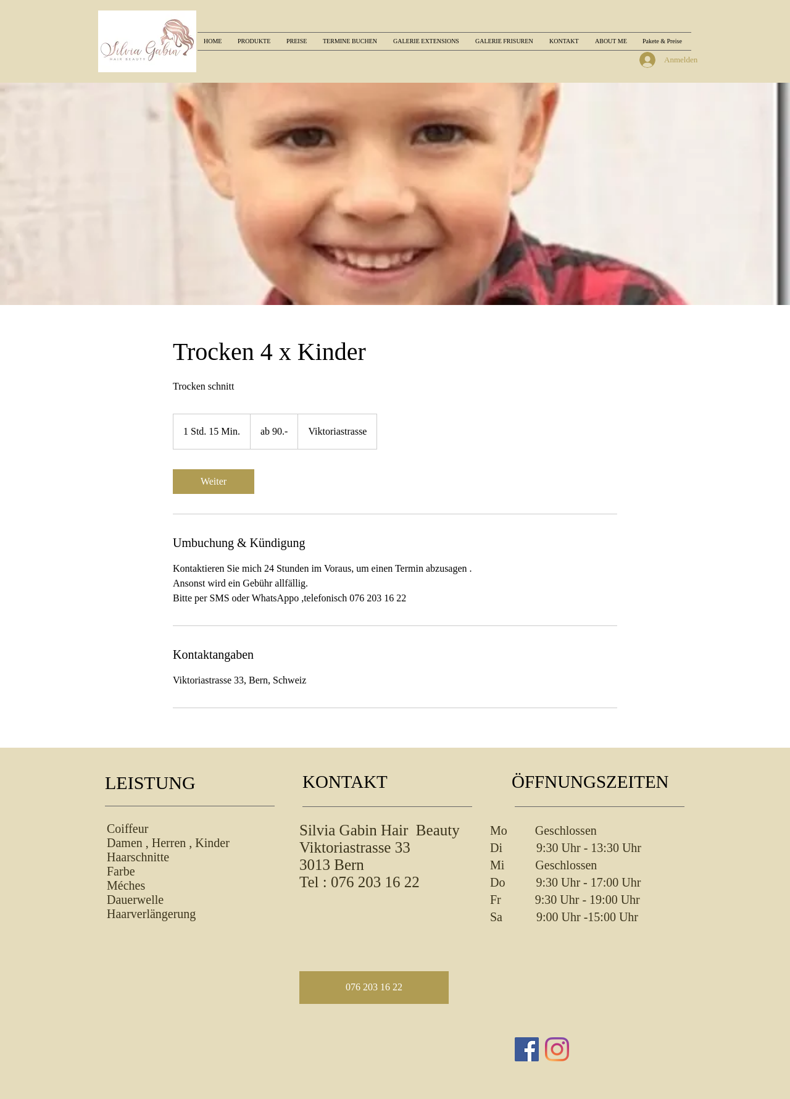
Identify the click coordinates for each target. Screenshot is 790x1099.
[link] (213, 481)
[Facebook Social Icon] (527, 1049)
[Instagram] (557, 1049)
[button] (374, 987)
